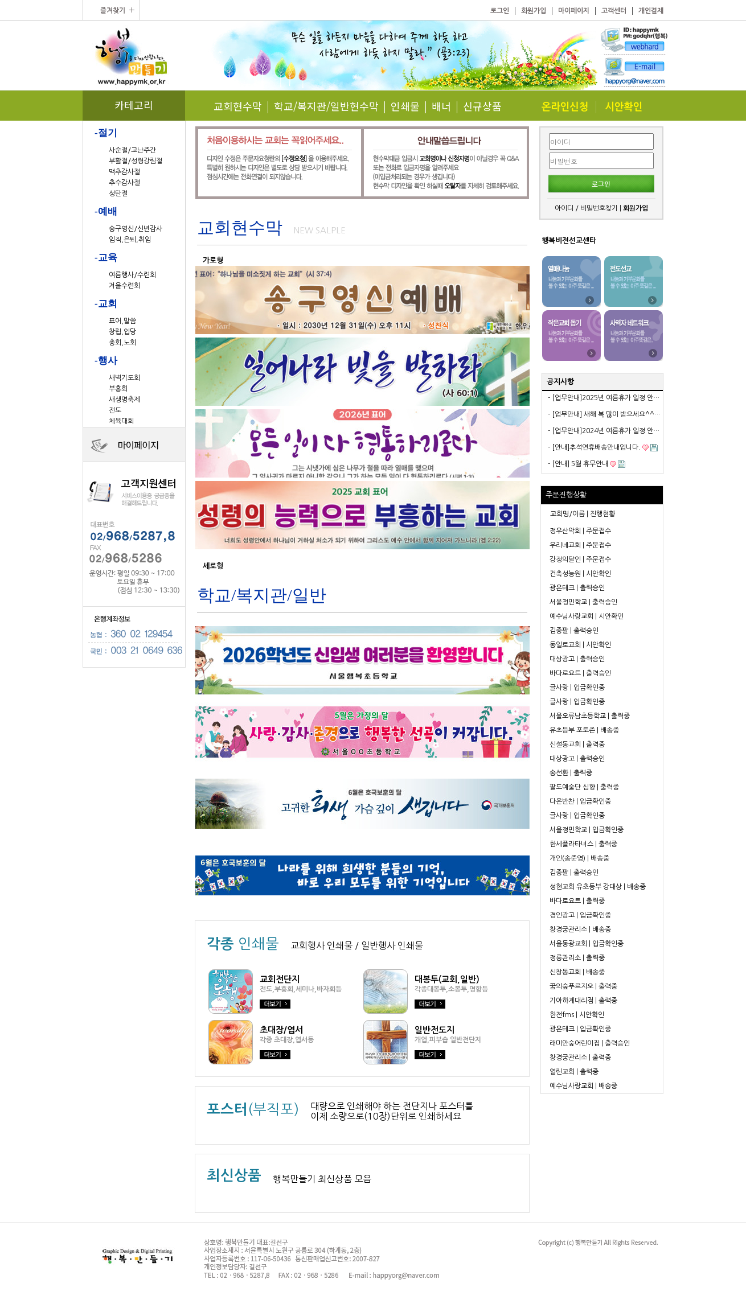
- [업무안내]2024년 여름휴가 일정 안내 (603, 430)
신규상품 (482, 105)
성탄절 (118, 193)
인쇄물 (405, 105)
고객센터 (613, 10)
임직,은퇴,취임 (130, 239)
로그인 (499, 10)
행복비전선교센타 (569, 240)
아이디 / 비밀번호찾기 (586, 208)
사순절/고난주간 (132, 150)
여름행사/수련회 (132, 275)
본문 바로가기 (0, 0)
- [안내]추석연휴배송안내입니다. (594, 447)
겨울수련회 (124, 285)
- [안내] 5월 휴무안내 (578, 463)
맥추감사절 (124, 171)
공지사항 (560, 381)
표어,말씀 (122, 321)
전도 (115, 410)
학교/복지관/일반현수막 (326, 105)
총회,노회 (122, 342)
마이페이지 (573, 10)
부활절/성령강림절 (135, 161)
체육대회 (121, 421)
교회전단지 (280, 979)
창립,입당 (122, 331)
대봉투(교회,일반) (447, 979)
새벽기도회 (124, 378)
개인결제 (650, 10)
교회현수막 (238, 105)
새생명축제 (124, 399)
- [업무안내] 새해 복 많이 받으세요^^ (601, 414)
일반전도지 (434, 1030)
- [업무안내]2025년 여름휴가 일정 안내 (603, 397)
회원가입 (533, 10)
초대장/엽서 (281, 1030)
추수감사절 (124, 182)
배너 (441, 105)
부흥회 (118, 388)
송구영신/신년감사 (135, 228)
